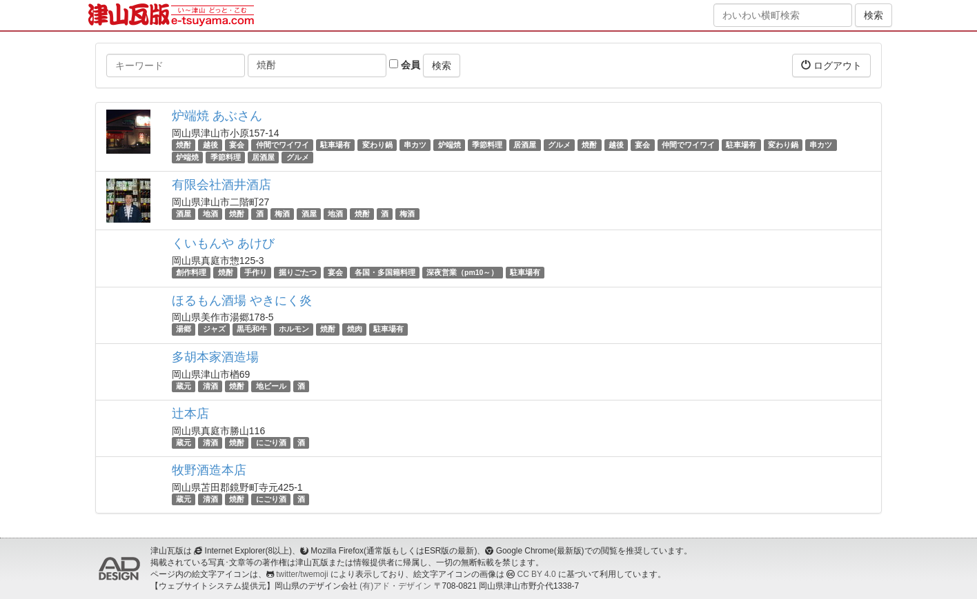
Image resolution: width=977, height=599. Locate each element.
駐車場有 (335, 145)
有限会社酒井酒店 (221, 185)
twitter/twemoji (302, 574)
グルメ (559, 145)
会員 (404, 64)
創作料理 (191, 272)
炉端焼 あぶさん (217, 116)
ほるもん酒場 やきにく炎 (242, 300)
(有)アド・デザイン (395, 586)
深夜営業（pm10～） (462, 272)
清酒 (210, 386)
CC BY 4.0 (536, 574)
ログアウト (831, 65)
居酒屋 (524, 145)
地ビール (271, 386)
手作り (255, 272)
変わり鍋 (377, 145)
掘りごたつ (298, 272)
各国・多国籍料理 (385, 272)
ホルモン (294, 329)
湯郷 (183, 329)
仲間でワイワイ (282, 145)
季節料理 (487, 145)
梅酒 (282, 214)
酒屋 (183, 214)
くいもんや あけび (223, 243)
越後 (210, 145)
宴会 (236, 145)
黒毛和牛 (252, 329)
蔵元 (183, 386)
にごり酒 (271, 442)
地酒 (210, 214)
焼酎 (183, 145)
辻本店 (190, 413)
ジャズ (214, 329)
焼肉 (354, 329)
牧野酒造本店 (209, 470)
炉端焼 (449, 145)
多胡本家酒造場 (215, 357)
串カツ (415, 145)
